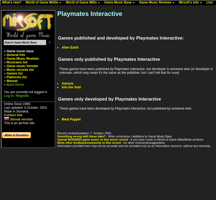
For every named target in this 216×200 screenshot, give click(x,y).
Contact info (13, 115)
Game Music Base (121, 3)
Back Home (15, 84)
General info (16, 55)
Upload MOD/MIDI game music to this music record (92, 139)
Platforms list (17, 77)
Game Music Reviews (158, 3)
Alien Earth (70, 47)
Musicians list (17, 62)
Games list (15, 73)
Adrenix (68, 83)
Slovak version (18, 119)
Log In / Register (16, 96)
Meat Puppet (71, 119)
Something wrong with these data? (81, 136)
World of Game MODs (44, 3)
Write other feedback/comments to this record (89, 142)
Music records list (20, 70)
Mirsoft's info (192, 3)
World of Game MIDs (84, 3)
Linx (211, 3)
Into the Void (71, 87)
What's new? (13, 3)
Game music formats (22, 66)
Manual (12, 81)
